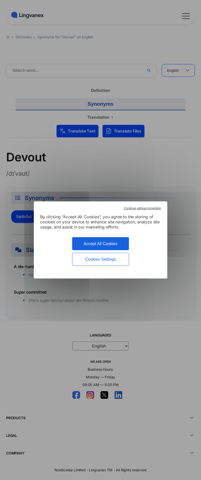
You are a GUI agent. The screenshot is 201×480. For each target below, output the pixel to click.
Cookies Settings (100, 259)
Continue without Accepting (142, 208)
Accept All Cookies (101, 244)
